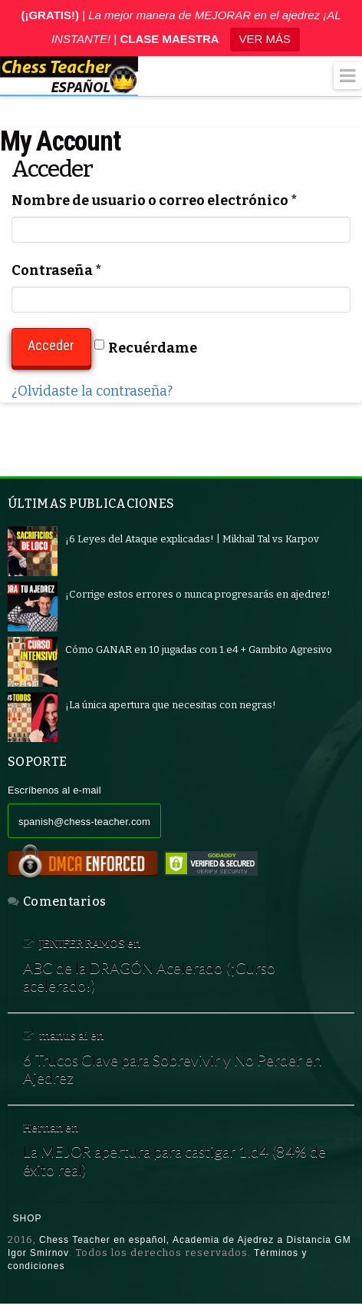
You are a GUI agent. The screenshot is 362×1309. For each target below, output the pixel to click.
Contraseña (56, 270)
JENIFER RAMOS (82, 943)
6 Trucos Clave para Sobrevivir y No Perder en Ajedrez (172, 1069)
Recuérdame (145, 348)
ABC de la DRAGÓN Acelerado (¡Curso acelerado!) (149, 977)
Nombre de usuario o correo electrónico (154, 200)
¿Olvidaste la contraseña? (92, 391)
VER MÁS (265, 38)
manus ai (63, 1035)
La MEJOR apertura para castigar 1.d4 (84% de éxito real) (174, 1161)
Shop (27, 1218)
